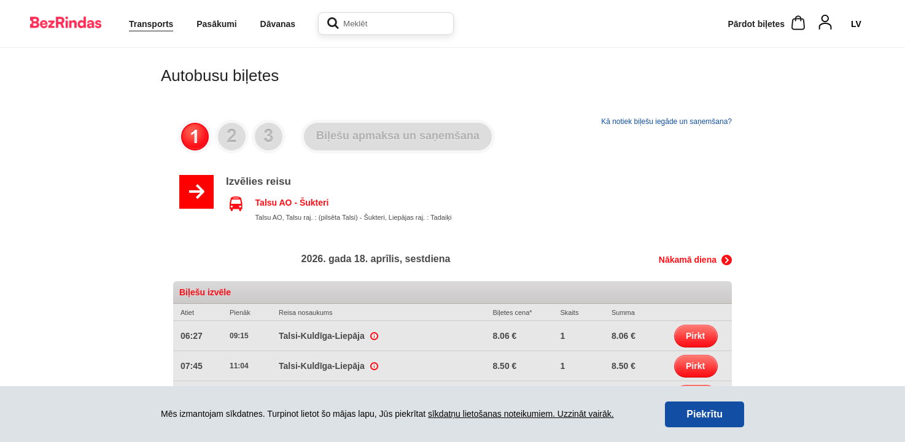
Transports (151, 24)
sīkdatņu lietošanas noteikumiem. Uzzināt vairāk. (521, 414)
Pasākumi (216, 24)
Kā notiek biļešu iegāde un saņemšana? (666, 121)
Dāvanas (278, 24)
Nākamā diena (688, 260)
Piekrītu (704, 414)
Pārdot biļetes (756, 24)
